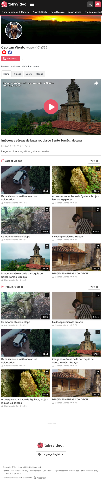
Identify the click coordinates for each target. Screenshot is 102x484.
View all (94, 160)
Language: (50, 454)
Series (39, 73)
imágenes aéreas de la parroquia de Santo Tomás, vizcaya (41, 140)
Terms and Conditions (43, 470)
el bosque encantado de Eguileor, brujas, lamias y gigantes (75, 198)
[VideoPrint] (39, 478)
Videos (17, 73)
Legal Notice (59, 470)
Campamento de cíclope (15, 236)
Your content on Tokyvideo (22, 470)
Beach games (74, 11)
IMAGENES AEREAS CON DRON (70, 273)
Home (6, 73)
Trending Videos (10, 11)
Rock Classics (57, 11)
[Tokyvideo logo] (14, 5)
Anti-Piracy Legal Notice (75, 470)
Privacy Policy (92, 470)
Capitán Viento (9, 203)
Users (29, 73)
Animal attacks (40, 11)
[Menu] (32, 4)
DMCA (18, 473)
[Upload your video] (98, 4)
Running (25, 11)
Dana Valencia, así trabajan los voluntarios (19, 198)
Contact (6, 470)
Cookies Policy (9, 473)
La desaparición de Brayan (67, 236)
